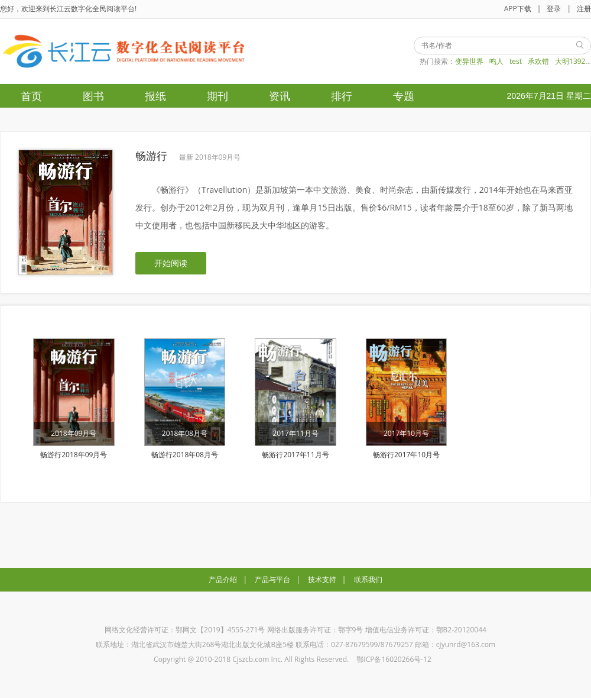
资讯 (279, 96)
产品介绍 (223, 579)
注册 (584, 9)
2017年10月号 (406, 433)
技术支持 (322, 579)
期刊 (217, 96)
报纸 (155, 96)
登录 (554, 9)
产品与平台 (272, 579)
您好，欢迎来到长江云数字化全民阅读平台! (68, 9)
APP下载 (517, 9)
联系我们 (368, 579)
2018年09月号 (73, 433)
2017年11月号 (295, 433)
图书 (93, 96)
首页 (31, 96)
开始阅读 (170, 263)
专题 (403, 96)
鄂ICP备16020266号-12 (393, 659)
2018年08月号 (184, 433)
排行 (341, 96)
